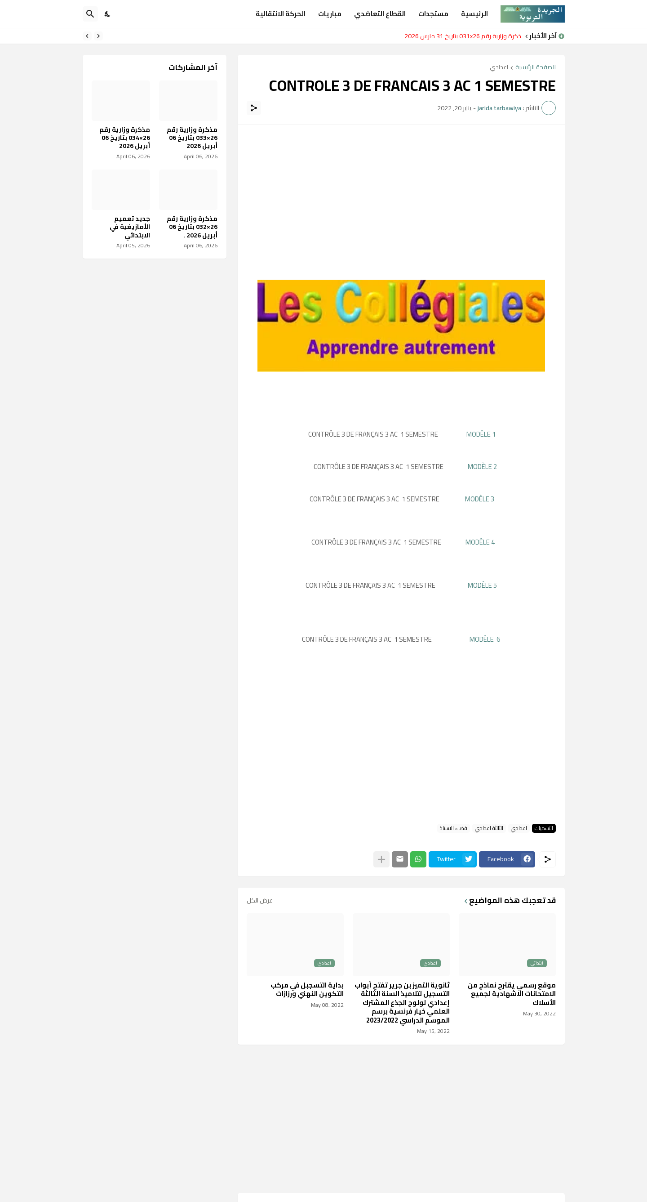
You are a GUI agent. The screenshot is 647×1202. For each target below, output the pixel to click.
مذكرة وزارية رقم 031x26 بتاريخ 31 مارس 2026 (460, 36)
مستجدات (433, 13)
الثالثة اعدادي (489, 828)
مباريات (329, 13)
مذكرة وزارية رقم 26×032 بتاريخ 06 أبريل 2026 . (192, 226)
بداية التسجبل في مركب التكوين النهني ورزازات (307, 989)
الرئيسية (474, 13)
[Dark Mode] (107, 14)
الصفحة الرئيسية (535, 67)
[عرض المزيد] (381, 859)
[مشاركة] (254, 108)
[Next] (87, 35)
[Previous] (98, 35)
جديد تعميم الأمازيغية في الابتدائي (130, 226)
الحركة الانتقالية (281, 13)
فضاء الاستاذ (453, 828)
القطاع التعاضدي (380, 13)
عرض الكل (260, 900)
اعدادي (499, 67)
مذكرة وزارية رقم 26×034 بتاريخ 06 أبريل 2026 (124, 137)
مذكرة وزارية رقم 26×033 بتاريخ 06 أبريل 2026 (192, 137)
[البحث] (90, 14)
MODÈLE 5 (482, 585)
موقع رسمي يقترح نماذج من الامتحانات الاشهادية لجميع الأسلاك (512, 994)
